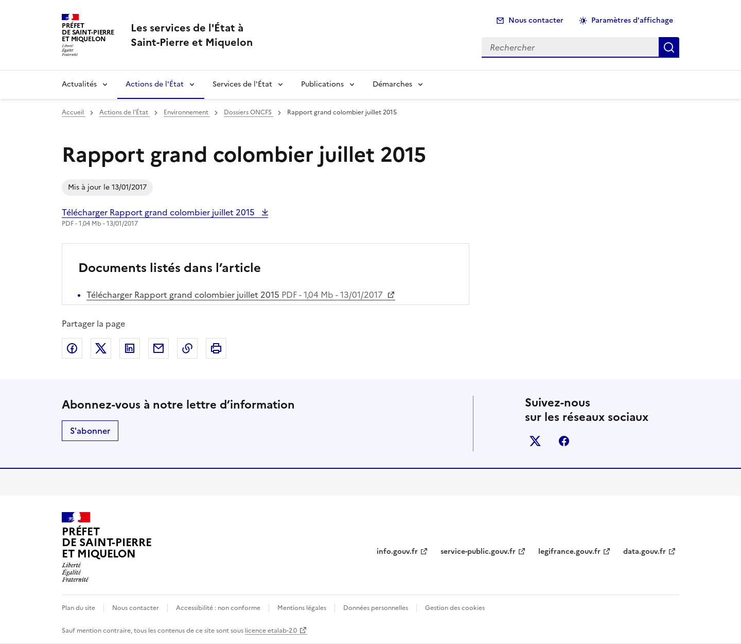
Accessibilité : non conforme (218, 608)
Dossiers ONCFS (248, 112)
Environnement (187, 112)
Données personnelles (375, 608)
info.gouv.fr (397, 551)
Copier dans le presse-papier (187, 348)
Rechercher (669, 47)
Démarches (392, 84)
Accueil (73, 112)
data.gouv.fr (644, 551)
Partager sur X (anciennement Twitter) (101, 348)
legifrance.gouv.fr (569, 551)
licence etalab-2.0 (271, 630)
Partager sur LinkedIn (129, 348)
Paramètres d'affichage (632, 20)
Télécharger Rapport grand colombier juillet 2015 (159, 212)
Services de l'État (242, 84)
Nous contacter (535, 20)
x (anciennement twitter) (535, 441)
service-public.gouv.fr (478, 551)
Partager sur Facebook (72, 348)
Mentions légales (301, 608)
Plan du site (78, 608)
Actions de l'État (155, 84)
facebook (564, 441)
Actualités (79, 84)
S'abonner (90, 431)
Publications (322, 84)
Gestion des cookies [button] (455, 608)
